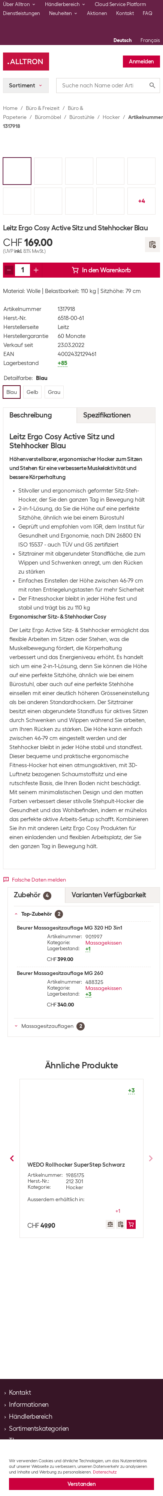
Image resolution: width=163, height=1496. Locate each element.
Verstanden (81, 1484)
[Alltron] (26, 62)
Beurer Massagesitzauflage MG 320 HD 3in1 (69, 928)
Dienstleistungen (21, 13)
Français (150, 40)
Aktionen (97, 13)
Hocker (111, 117)
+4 (141, 201)
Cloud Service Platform (120, 4)
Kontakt (125, 13)
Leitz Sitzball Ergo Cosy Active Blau (72, 1165)
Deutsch (123, 40)
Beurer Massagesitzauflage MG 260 (60, 973)
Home (10, 108)
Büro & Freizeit (43, 108)
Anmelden (141, 61)
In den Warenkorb (101, 270)
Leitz (63, 327)
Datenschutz (105, 1472)
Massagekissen (103, 943)
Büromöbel (48, 117)
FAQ (148, 13)
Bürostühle (81, 117)
